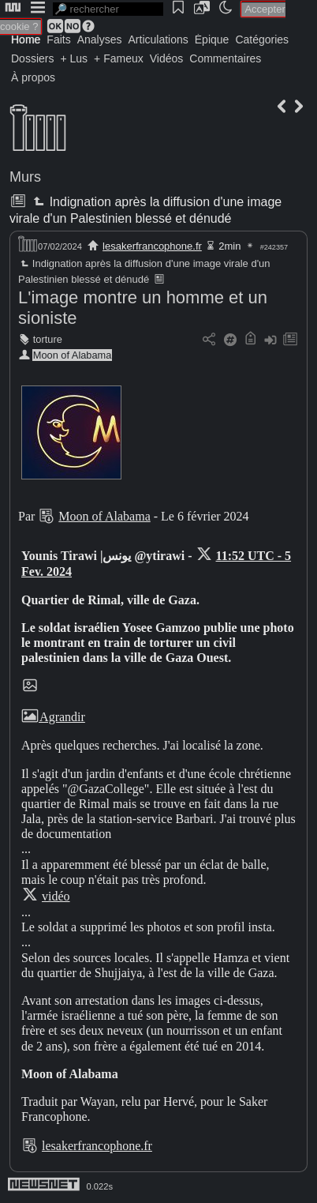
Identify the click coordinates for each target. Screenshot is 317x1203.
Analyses (99, 39)
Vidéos (167, 58)
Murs (25, 177)
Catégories (262, 39)
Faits (58, 39)
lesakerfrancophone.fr (152, 246)
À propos (33, 77)
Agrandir (53, 717)
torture (47, 339)
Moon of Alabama (72, 355)
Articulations (158, 39)
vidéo (56, 896)
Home (25, 39)
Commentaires (225, 58)
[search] (108, 9)
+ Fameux (119, 58)
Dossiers (32, 58)
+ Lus (74, 58)
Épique (212, 39)
